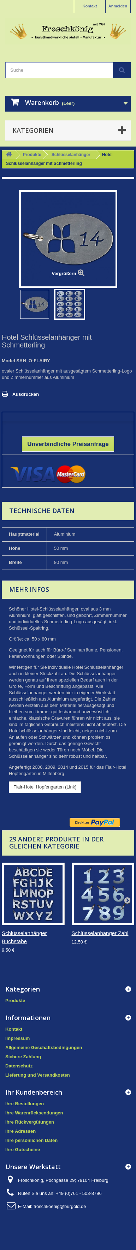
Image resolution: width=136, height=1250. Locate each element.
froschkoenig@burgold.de (60, 1206)
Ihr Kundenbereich (33, 1092)
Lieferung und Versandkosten (37, 1075)
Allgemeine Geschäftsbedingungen (43, 1047)
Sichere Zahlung (23, 1056)
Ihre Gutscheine (22, 1149)
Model (8, 360)
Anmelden (117, 6)
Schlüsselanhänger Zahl (100, 933)
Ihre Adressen (20, 1131)
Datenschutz (18, 1066)
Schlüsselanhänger (71, 154)
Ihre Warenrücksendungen (34, 1112)
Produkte (32, 154)
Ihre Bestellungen (24, 1103)
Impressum (17, 1038)
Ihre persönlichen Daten (31, 1140)
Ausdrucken (25, 394)
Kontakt (89, 6)
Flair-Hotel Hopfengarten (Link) (44, 787)
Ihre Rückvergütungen (29, 1122)
